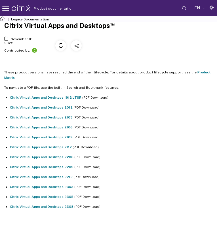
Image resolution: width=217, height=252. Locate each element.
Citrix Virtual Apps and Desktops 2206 (41, 157)
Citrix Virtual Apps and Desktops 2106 (41, 127)
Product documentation (46, 8)
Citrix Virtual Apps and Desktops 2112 (41, 147)
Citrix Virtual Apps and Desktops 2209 (41, 167)
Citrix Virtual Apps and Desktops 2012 (41, 107)
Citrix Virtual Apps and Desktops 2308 (41, 207)
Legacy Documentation (30, 19)
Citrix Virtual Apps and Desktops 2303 (41, 187)
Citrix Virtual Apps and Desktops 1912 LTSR (45, 97)
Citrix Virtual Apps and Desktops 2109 (41, 137)
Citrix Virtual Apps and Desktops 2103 (41, 117)
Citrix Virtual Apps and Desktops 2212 (41, 177)
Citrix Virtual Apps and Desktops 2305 (41, 197)
